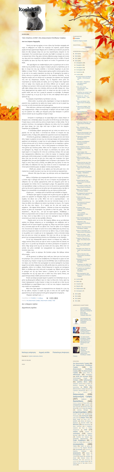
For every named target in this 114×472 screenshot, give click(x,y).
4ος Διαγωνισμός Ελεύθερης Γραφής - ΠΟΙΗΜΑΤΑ (83, 172)
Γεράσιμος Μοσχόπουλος (79, 390)
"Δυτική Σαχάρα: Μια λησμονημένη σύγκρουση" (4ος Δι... (83, 153)
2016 (76, 60)
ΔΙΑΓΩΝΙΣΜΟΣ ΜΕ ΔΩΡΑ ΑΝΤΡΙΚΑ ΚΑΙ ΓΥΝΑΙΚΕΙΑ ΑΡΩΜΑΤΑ (85, 321)
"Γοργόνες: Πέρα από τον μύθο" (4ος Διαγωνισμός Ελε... (83, 240)
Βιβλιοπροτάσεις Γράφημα (79, 388)
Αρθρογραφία (88, 380)
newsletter (88, 456)
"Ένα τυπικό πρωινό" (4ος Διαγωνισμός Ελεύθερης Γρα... (83, 167)
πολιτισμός (76, 433)
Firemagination (77, 454)
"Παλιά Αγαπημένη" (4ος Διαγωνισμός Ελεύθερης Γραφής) (83, 275)
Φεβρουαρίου (80, 288)
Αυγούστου (79, 72)
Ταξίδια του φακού (85, 446)
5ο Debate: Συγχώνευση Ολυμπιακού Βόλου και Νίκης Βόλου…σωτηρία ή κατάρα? (85, 330)
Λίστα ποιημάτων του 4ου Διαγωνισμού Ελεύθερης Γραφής (83, 148)
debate (88, 453)
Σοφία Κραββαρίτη (79, 440)
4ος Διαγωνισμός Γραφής (33, 300)
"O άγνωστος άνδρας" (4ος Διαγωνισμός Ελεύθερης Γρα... (83, 108)
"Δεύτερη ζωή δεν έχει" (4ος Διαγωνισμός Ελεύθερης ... (84, 163)
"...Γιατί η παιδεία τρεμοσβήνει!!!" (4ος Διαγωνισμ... (82, 214)
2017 (76, 58)
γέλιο (89, 388)
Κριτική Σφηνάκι (77, 414)
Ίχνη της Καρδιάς (87, 408)
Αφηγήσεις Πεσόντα (78, 383)
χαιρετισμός (88, 449)
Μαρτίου (78, 286)
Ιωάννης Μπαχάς (82, 410)
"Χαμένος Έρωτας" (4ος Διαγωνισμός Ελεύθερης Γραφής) (83, 255)
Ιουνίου (78, 279)
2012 (76, 301)
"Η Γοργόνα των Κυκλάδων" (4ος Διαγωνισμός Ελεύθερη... (83, 269)
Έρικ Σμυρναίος (77, 406)
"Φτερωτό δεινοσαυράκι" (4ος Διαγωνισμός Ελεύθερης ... (84, 133)
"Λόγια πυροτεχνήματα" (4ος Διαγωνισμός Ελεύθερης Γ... (84, 218)
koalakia (29, 9)
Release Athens (85, 458)
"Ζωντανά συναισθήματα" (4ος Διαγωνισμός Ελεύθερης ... (83, 143)
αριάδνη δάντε (82, 382)
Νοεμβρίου (79, 65)
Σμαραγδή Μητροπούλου (80, 438)
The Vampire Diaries (83, 461)
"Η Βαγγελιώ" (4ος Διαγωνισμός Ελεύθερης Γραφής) (83, 223)
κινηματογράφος (80, 412)
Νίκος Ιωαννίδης (77, 426)
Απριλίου (78, 284)
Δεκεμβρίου (79, 62)
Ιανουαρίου (79, 291)
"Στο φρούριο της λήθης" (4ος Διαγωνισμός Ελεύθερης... (84, 265)
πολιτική (87, 431)
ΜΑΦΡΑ (75, 421)
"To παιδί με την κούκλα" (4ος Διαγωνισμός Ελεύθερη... (84, 93)
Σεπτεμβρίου (79, 69)
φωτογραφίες (79, 449)
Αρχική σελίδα (44, 352)
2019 (76, 53)
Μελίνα (82, 421)
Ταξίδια (75, 446)
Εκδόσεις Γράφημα (77, 403)
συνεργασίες (78, 444)
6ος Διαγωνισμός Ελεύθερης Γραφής (82, 369)
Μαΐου (78, 281)
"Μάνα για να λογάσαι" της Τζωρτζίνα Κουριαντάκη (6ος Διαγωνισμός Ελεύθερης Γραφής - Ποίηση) (82, 352)
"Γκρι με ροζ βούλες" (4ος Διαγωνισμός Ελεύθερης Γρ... (83, 103)
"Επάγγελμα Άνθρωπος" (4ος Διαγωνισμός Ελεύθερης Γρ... (84, 123)
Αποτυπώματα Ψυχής (80, 378)
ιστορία (79, 408)
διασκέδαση (78, 401)
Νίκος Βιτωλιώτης (86, 424)
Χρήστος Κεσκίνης (79, 451)
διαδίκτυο (83, 399)
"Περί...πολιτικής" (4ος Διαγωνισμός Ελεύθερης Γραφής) (83, 129)
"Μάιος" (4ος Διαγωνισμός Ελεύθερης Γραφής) (83, 190)
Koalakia (77, 38)
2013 (76, 298)
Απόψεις (75, 380)
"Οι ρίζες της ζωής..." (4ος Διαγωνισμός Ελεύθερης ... (84, 235)
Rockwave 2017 (77, 459)
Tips (83, 463)
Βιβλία (86, 387)
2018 (76, 56)
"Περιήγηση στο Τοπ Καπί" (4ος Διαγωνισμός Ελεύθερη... (83, 260)
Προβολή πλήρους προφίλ (80, 40)
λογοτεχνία (84, 415)
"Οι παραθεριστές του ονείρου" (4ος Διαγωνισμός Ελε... (84, 177)
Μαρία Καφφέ (76, 419)
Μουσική (76, 424)
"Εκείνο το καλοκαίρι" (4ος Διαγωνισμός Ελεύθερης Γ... (84, 231)
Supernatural (87, 459)
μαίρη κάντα (76, 417)
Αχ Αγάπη (87, 383)
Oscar (74, 458)
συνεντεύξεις (87, 442)
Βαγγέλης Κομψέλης (78, 385)
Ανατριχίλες (89, 374)
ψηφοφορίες (77, 453)
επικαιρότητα (77, 405)
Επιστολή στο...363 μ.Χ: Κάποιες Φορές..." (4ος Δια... (83, 97)
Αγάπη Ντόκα (86, 372)
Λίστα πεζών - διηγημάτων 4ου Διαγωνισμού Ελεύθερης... (83, 83)
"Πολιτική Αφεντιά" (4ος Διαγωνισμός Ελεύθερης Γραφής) (83, 182)
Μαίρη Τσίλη (85, 417)
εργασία (87, 405)
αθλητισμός (76, 374)
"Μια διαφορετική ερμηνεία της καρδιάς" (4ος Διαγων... (84, 194)
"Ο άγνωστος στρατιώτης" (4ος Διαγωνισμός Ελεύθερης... (83, 138)
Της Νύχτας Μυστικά (86, 447)
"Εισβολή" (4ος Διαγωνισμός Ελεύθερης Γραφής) (83, 227)
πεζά (53, 300)
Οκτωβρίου (79, 67)
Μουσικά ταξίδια (85, 422)
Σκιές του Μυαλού (86, 435)
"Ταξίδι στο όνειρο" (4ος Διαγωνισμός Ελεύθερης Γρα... (83, 159)
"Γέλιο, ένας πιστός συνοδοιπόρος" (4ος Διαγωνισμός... (82, 88)
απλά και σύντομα (82, 376)
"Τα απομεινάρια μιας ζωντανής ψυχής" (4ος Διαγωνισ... (82, 113)
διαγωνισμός (78, 394)
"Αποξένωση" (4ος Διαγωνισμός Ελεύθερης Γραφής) (83, 198)
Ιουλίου (78, 74)
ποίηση (75, 431)
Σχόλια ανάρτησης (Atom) (36, 356)
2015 (76, 293)
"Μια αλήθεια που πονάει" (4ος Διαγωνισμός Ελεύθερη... (83, 118)
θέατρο (74, 408)
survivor (74, 461)
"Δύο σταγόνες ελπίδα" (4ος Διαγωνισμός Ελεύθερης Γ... (84, 186)
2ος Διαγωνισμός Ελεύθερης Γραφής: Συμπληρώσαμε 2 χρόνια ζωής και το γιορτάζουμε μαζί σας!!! (85, 340)
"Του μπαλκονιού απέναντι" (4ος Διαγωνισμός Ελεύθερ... (83, 204)
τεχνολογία (75, 447)
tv (88, 463)
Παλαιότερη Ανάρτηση (61, 352)
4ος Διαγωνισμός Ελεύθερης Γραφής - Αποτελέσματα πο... (83, 78)
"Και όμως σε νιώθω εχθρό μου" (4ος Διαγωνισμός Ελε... (83, 245)
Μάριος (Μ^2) (87, 419)
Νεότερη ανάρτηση (29, 352)
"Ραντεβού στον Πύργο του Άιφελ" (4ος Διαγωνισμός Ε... (83, 250)
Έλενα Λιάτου (86, 403)
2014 (76, 296)
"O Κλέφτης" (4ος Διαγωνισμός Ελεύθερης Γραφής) (83, 209)
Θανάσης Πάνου (87, 406)
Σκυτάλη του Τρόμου (82, 437)
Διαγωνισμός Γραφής (46, 300)
